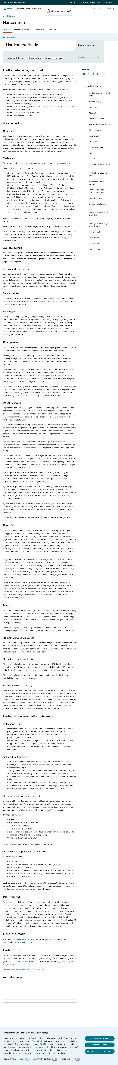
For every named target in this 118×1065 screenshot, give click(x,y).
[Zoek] (111, 8)
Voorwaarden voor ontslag (97, 183)
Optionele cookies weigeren (99, 1051)
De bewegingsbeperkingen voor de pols (99, 223)
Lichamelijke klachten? (98, 204)
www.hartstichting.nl (23, 942)
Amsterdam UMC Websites (14, 2)
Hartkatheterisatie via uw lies (99, 166)
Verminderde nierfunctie (99, 125)
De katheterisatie (96, 147)
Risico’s (92, 153)
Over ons (52, 29)
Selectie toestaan (99, 1045)
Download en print (88, 46)
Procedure (93, 142)
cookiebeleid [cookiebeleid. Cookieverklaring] (44, 1047)
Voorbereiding (95, 102)
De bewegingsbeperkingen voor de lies (99, 212)
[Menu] (7, 8)
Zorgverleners (40, 29)
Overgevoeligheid (96, 119)
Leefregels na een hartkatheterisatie (96, 191)
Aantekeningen (95, 249)
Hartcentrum (11, 16)
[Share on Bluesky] (84, 74)
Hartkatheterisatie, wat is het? (99, 94)
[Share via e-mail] (103, 74)
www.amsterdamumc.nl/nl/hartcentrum (28, 970)
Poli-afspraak (94, 232)
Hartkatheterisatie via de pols (99, 174)
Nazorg (92, 159)
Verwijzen (108, 2)
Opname (93, 107)
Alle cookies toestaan (99, 1038)
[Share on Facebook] (93, 74)
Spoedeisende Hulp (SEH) (90, 2)
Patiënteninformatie (21, 29)
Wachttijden (94, 136)
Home (72, 2)
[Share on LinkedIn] (98, 74)
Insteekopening (95, 198)
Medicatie (93, 113)
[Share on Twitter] (88, 74)
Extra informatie (96, 238)
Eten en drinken (96, 130)
